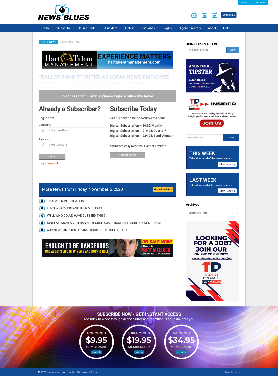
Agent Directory (190, 28)
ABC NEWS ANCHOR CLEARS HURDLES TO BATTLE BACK (87, 230)
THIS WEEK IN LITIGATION (65, 201)
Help (226, 28)
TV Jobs (147, 28)
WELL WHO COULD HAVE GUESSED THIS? (76, 215)
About (212, 28)
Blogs (166, 28)
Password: (45, 139)
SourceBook (86, 28)
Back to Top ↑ (232, 372)
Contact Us (74, 372)
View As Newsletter (163, 189)
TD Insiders (109, 28)
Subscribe (229, 15)
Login (244, 2)
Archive (129, 28)
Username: (45, 124)
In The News (48, 42)
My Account (259, 2)
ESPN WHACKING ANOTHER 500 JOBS (74, 208)
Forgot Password (48, 163)
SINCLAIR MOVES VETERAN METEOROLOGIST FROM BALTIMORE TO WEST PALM (104, 223)
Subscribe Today (127, 155)
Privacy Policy (89, 372)
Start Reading (227, 164)
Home (45, 28)
